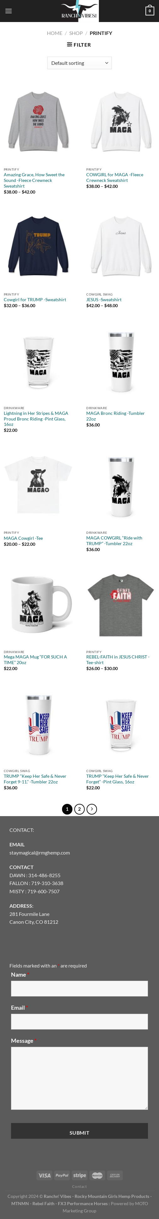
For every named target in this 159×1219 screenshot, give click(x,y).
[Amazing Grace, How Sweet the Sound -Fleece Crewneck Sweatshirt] (38, 123)
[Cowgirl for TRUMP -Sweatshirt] (38, 247)
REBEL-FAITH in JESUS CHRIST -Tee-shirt (118, 659)
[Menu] (8, 11)
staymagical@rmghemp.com (39, 852)
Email (19, 1007)
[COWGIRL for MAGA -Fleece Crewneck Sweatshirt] (120, 123)
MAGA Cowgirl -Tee (23, 538)
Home (54, 33)
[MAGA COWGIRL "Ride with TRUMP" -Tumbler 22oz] (120, 486)
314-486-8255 (44, 875)
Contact (79, 1186)
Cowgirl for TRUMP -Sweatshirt (35, 299)
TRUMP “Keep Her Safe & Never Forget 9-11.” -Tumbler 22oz (35, 779)
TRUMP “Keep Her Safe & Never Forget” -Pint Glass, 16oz (117, 779)
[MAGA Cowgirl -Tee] (38, 486)
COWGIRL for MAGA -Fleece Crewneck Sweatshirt (114, 177)
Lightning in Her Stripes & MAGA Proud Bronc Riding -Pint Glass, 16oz (36, 419)
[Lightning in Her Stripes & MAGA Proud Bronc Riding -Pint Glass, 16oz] (38, 361)
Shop (76, 33)
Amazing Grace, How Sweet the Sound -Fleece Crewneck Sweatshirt (34, 180)
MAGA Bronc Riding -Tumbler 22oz (115, 416)
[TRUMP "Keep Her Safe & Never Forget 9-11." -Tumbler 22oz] (38, 724)
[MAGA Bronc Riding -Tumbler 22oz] (120, 361)
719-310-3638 (47, 883)
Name (20, 974)
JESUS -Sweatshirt (104, 299)
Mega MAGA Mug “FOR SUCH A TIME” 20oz (35, 659)
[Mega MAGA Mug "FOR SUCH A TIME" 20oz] (38, 605)
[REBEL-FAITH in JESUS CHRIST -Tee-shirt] (120, 605)
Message (24, 1040)
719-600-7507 (43, 891)
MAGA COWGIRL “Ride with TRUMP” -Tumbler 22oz (114, 540)
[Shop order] (79, 63)
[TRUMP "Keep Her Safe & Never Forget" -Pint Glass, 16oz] (120, 724)
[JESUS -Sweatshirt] (120, 247)
